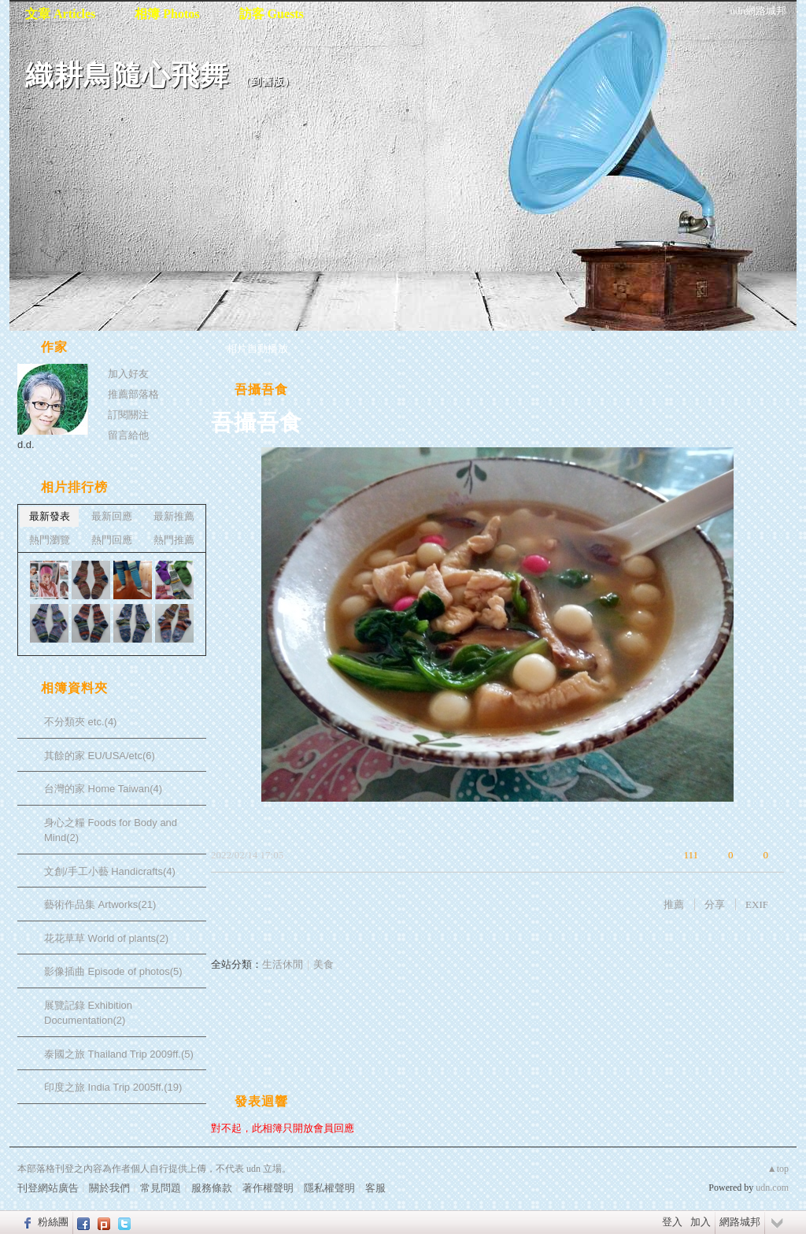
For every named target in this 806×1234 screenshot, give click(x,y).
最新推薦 (173, 516)
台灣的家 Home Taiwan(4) (103, 789)
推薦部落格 (133, 394)
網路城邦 (739, 1222)
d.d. (26, 444)
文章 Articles (60, 13)
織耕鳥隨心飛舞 (127, 75)
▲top (778, 1168)
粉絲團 (53, 1222)
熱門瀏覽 (49, 540)
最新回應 (111, 516)
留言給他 (128, 435)
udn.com (772, 1187)
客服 (375, 1188)
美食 (323, 964)
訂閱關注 (128, 415)
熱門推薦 (173, 540)
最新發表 (49, 516)
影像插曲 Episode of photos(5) (113, 971)
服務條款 (211, 1188)
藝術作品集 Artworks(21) (100, 904)
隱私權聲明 (329, 1188)
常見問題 (160, 1188)
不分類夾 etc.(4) (80, 722)
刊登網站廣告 (48, 1188)
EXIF (756, 904)
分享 (714, 904)
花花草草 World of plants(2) (106, 938)
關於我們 (109, 1188)
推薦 (674, 904)
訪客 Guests (271, 13)
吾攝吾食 (261, 389)
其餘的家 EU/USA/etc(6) (99, 756)
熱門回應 (111, 540)
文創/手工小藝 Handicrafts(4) (110, 871)
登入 (672, 1222)
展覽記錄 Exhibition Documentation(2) (88, 1013)
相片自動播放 (257, 348)
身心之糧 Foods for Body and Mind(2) (110, 830)
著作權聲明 (268, 1188)
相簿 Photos (167, 13)
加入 (700, 1222)
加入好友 (128, 374)
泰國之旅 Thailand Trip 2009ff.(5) (119, 1054)
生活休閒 (282, 964)
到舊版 (267, 81)
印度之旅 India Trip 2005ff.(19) (113, 1087)
